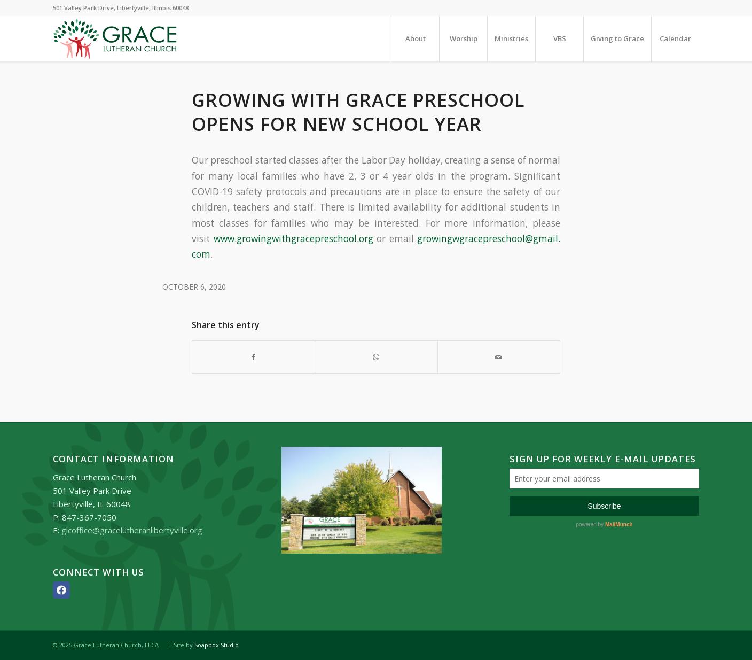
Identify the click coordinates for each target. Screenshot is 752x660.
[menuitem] (415, 38)
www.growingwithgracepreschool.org (293, 238)
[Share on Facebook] (253, 357)
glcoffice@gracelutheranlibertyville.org (131, 530)
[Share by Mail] (499, 357)
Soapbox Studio (216, 645)
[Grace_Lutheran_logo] (115, 38)
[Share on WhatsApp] (376, 357)
